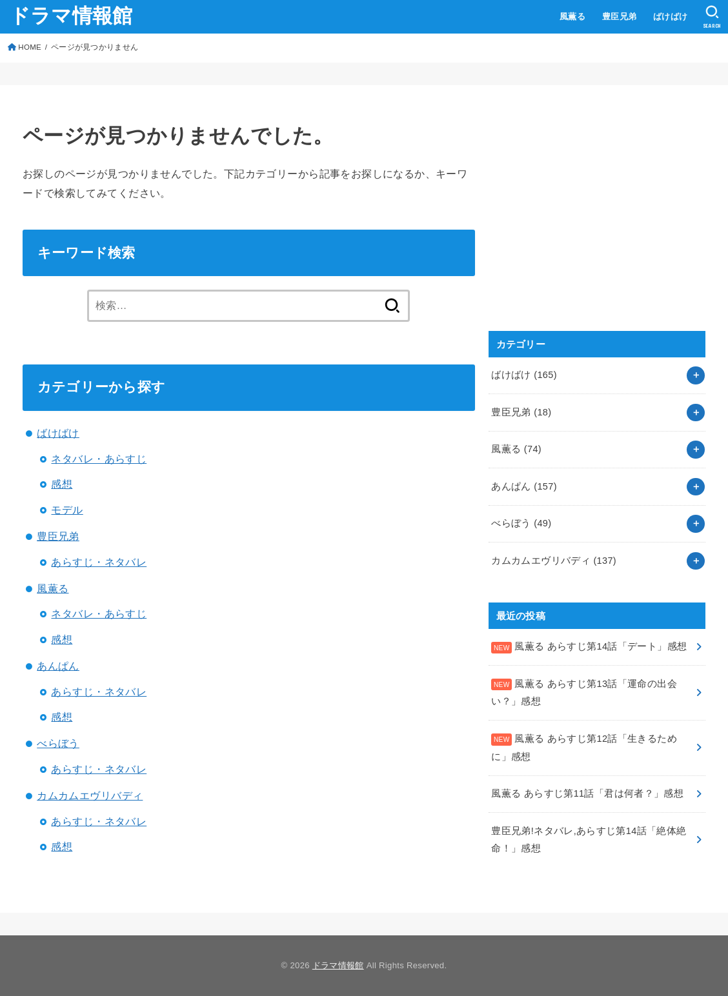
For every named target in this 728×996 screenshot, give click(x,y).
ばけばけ (670, 16)
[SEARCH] (712, 17)
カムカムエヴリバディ (90, 795)
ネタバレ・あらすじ (99, 458)
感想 (61, 484)
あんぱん (58, 666)
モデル (67, 509)
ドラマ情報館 (71, 16)
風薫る (572, 16)
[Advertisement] (585, 222)
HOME (29, 47)
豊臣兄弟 (619, 16)
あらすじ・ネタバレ (99, 562)
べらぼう (58, 743)
